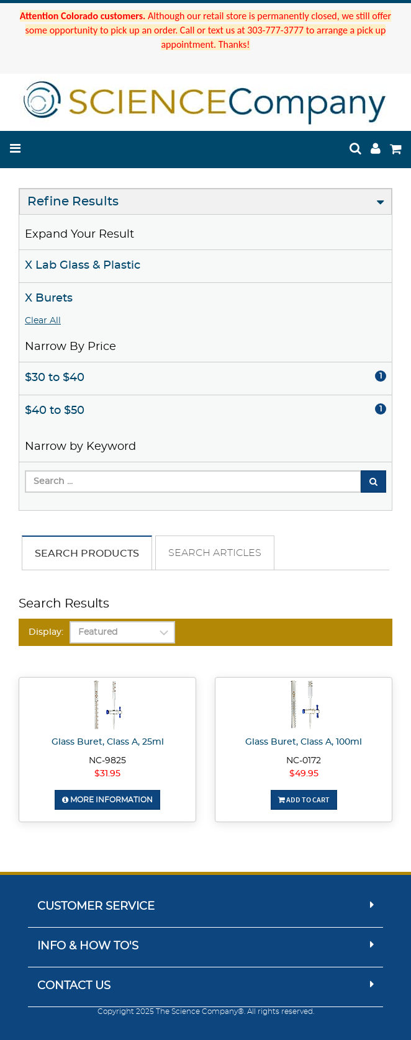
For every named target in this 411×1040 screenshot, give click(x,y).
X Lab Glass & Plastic (82, 265)
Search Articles (214, 553)
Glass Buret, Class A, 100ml (303, 742)
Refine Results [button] (73, 201)
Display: (46, 632)
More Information (107, 800)
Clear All (43, 320)
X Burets (49, 298)
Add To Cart (304, 799)
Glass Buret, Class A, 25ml (108, 742)
